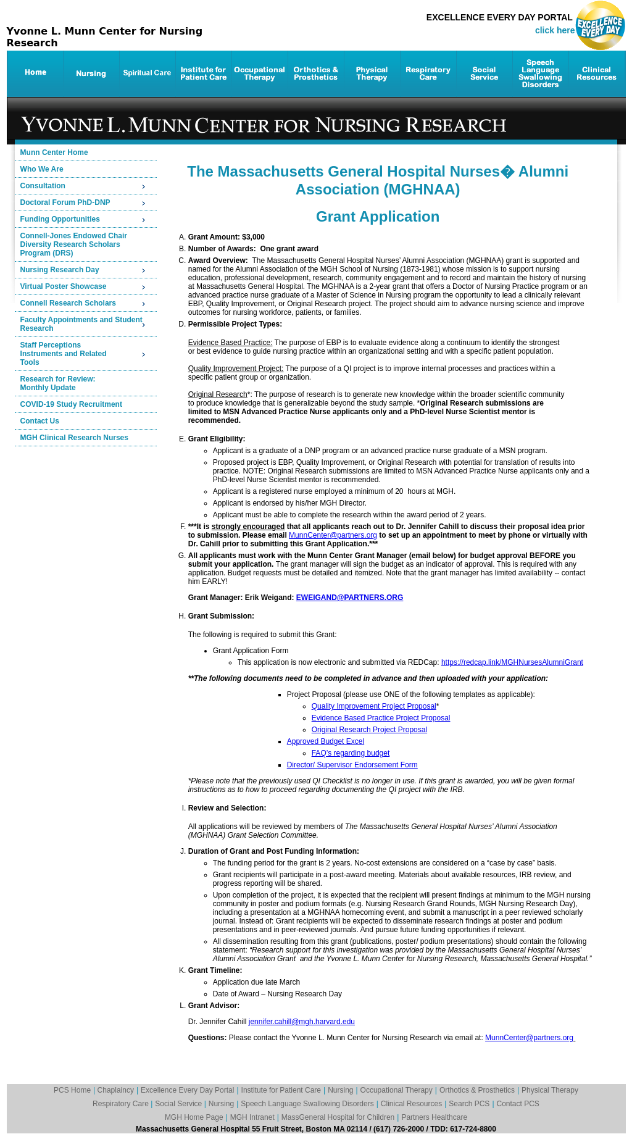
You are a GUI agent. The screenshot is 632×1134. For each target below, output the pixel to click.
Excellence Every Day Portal (187, 1090)
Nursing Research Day (59, 269)
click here (555, 30)
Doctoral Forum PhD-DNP (65, 202)
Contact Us (39, 421)
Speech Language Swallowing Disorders (307, 1103)
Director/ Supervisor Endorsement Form (352, 765)
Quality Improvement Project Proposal (374, 706)
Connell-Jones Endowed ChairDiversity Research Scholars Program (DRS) (73, 244)
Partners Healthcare (434, 1117)
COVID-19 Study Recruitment (71, 404)
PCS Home (72, 1090)
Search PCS (469, 1103)
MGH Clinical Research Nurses (74, 437)
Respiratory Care (122, 1103)
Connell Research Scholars (68, 303)
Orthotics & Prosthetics (477, 1090)
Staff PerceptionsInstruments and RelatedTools (63, 354)
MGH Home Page (194, 1117)
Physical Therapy (550, 1090)
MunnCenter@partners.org (333, 535)
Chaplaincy (116, 1090)
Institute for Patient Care (281, 1090)
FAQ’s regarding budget (351, 753)
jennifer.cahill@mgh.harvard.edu (302, 1021)
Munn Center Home (54, 152)
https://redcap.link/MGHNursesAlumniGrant (512, 662)
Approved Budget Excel (325, 741)
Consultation (42, 185)
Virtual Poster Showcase (63, 286)
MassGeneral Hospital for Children (337, 1117)
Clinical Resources (411, 1103)
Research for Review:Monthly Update (58, 383)
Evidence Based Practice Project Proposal (381, 718)
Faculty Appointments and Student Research (81, 324)
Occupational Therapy (396, 1090)
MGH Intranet (252, 1117)
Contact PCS (518, 1103)
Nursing (340, 1090)
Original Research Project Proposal (369, 729)
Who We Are (42, 169)
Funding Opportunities (60, 219)
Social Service (179, 1103)
